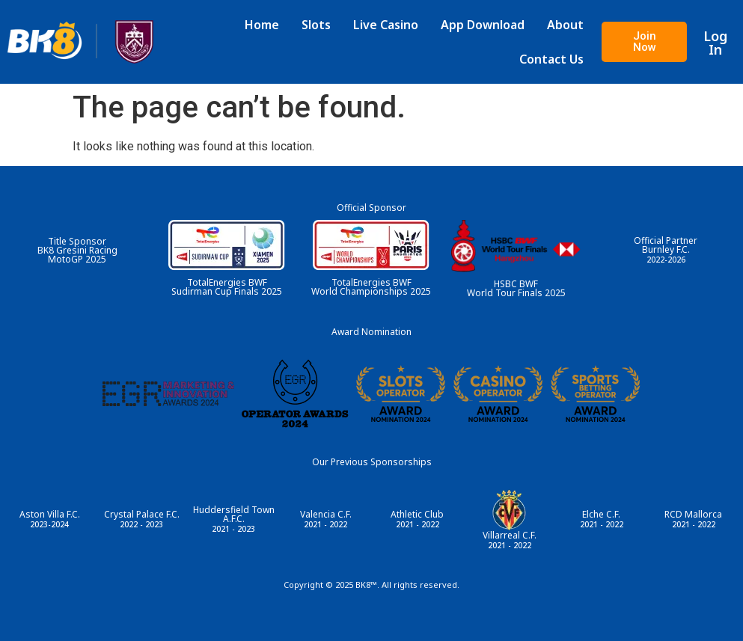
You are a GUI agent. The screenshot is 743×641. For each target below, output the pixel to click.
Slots (320, 24)
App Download (487, 24)
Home (266, 24)
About (569, 24)
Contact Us (556, 59)
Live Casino (390, 24)
